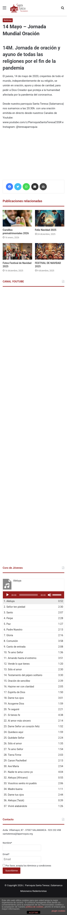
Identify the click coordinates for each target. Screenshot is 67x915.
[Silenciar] (49, 595)
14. (23, 675)
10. (13, 652)
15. (17, 680)
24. (13, 732)
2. (14, 606)
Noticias (8, 20)
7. (8, 635)
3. (8, 612)
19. (14, 703)
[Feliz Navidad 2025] (49, 218)
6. (13, 629)
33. (20, 783)
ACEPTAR (33, 912)
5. (7, 623)
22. (17, 720)
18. (14, 697)
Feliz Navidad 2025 (45, 229)
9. (15, 646)
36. (14, 800)
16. (19, 686)
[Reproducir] (7, 595)
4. (8, 618)
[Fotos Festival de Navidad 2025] (17, 251)
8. (11, 641)
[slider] (28, 595)
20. (11, 709)
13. (13, 669)
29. (15, 760)
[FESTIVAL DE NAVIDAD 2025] (49, 251)
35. (14, 794)
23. (22, 726)
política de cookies (34, 907)
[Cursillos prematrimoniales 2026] (17, 218)
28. (12, 754)
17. (14, 692)
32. (16, 777)
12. (17, 663)
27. (13, 749)
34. (13, 789)
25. (14, 737)
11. (20, 658)
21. (12, 715)
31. (18, 772)
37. (15, 806)
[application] (33, 594)
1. (9, 601)
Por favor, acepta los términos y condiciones (27, 865)
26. (13, 743)
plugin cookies (58, 911)
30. (11, 766)
